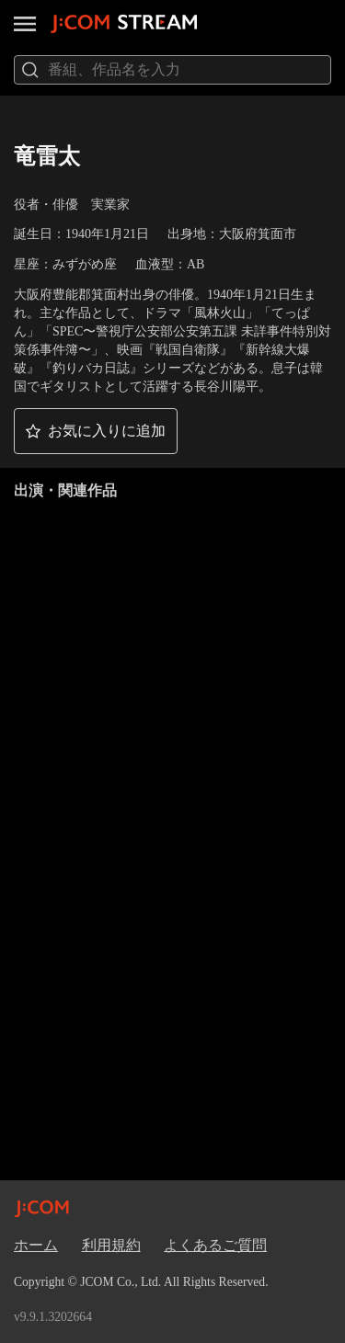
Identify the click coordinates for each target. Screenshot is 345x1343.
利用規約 (111, 1245)
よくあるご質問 (215, 1245)
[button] (96, 431)
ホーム (36, 1245)
